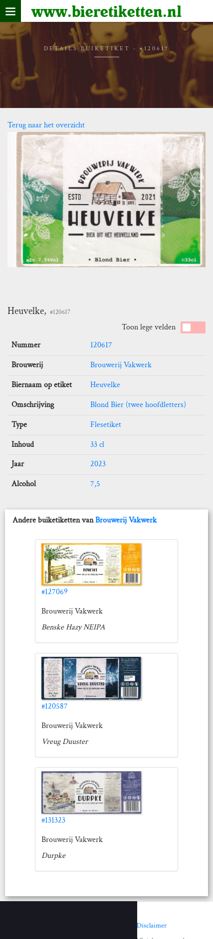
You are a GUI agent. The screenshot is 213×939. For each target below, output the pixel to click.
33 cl (97, 444)
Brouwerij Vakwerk (121, 365)
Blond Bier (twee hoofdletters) (138, 405)
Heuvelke (105, 385)
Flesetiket (105, 424)
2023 (98, 464)
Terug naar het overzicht (46, 125)
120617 (101, 345)
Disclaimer (152, 925)
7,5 (95, 484)
